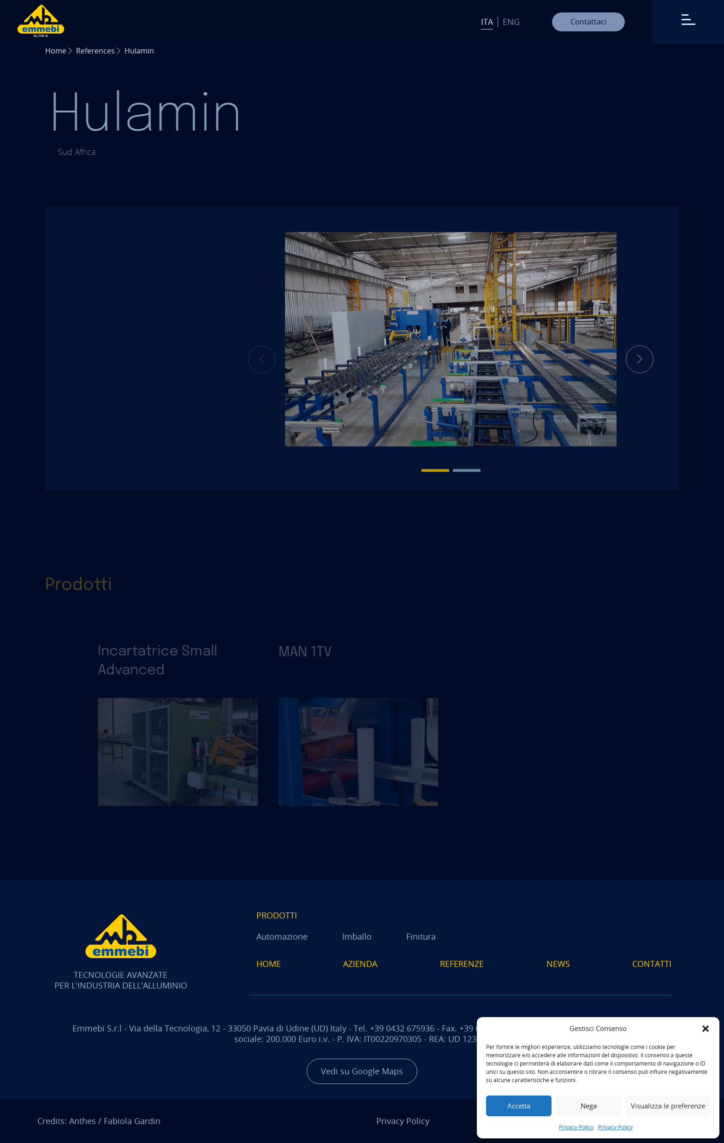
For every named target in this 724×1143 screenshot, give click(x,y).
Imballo (357, 936)
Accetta (518, 1105)
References (95, 51)
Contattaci (588, 22)
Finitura (421, 936)
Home (55, 51)
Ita (487, 21)
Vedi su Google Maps (362, 1071)
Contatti (651, 963)
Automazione (282, 936)
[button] (705, 1028)
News (558, 963)
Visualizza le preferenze (668, 1105)
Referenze (462, 963)
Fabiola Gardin (132, 1120)
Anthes (82, 1120)
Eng (511, 21)
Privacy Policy (576, 1127)
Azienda (360, 963)
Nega (589, 1105)
